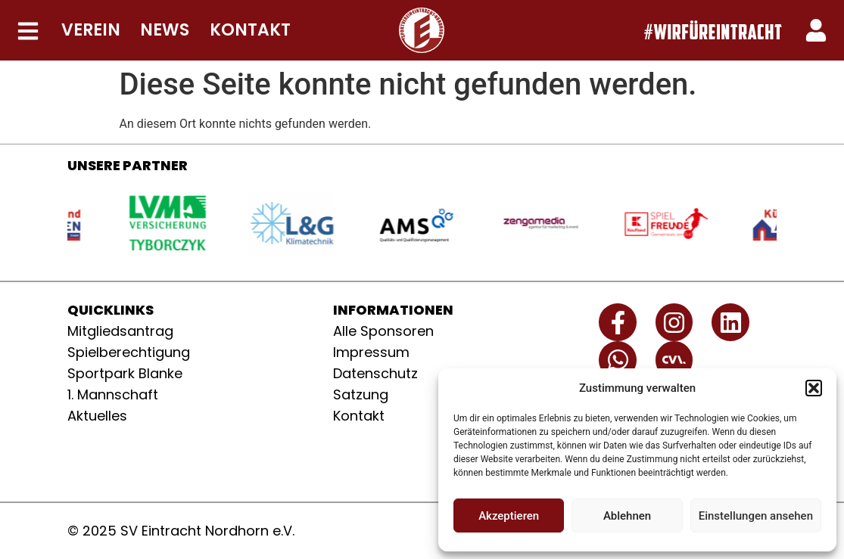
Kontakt (359, 415)
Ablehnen (627, 516)
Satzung (360, 394)
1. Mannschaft (112, 394)
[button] (813, 388)
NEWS (164, 30)
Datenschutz (375, 373)
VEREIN (90, 30)
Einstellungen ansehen (756, 516)
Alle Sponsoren (383, 330)
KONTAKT (250, 30)
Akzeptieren (508, 516)
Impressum (371, 352)
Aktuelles (97, 415)
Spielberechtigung (128, 352)
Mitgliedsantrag (120, 330)
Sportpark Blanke (124, 373)
